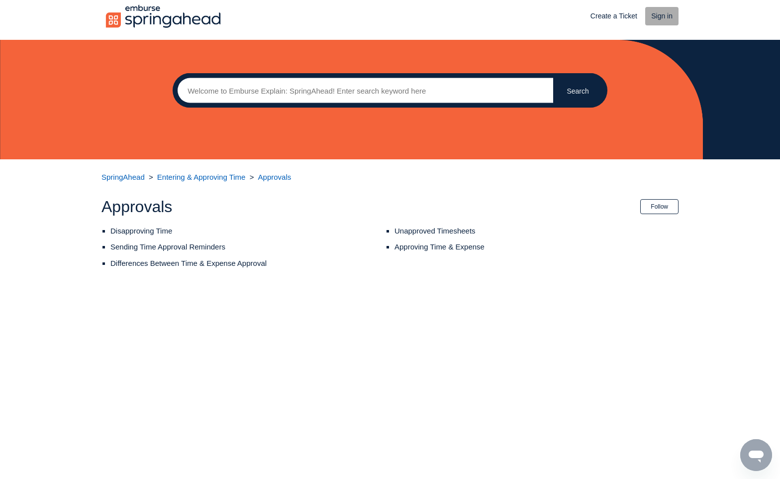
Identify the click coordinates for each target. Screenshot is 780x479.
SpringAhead (123, 177)
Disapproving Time (141, 231)
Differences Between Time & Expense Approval (188, 263)
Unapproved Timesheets (435, 231)
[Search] (363, 90)
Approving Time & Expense (439, 246)
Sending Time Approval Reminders (167, 246)
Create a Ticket (613, 16)
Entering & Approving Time (201, 177)
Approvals (275, 177)
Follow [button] (659, 206)
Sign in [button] (662, 16)
